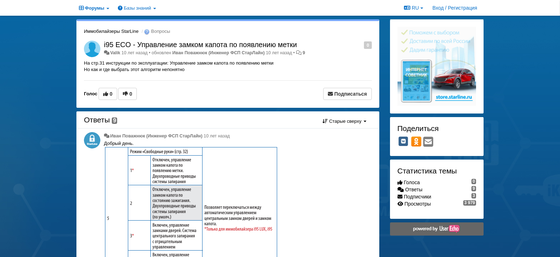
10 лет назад (217, 135)
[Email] (428, 142)
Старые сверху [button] (344, 121)
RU (413, 8)
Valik (115, 52)
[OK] (416, 141)
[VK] (403, 141)
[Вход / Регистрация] (455, 8)
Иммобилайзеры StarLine (111, 31)
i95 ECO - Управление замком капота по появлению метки (200, 45)
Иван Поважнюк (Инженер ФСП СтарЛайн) (218, 52)
